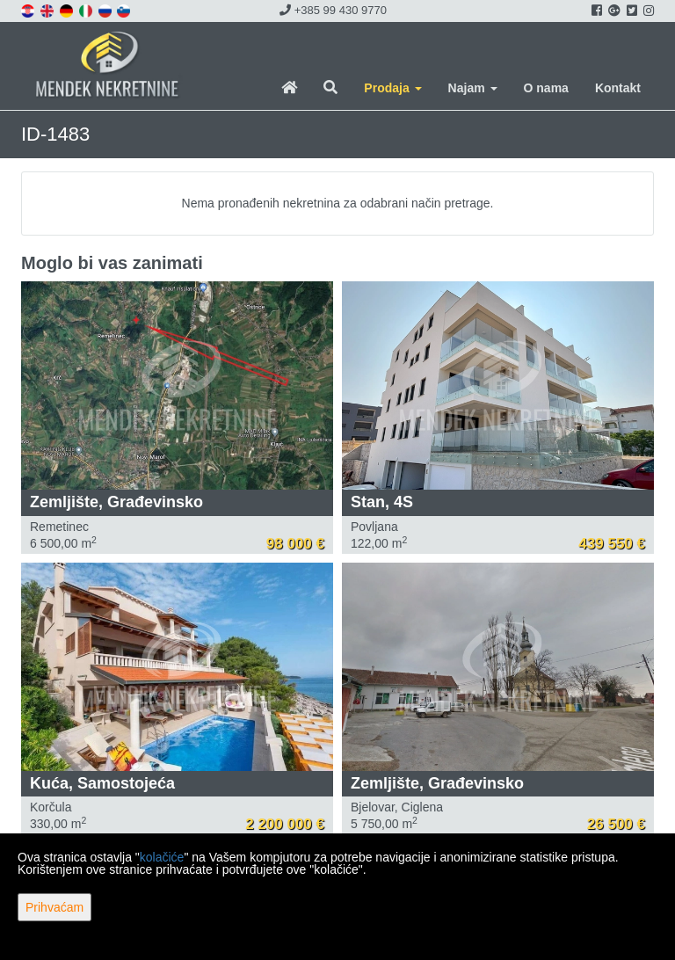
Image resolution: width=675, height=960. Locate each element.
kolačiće (162, 857)
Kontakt (618, 88)
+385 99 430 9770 (333, 10)
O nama (546, 88)
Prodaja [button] (392, 88)
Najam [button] (472, 88)
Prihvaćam (54, 907)
